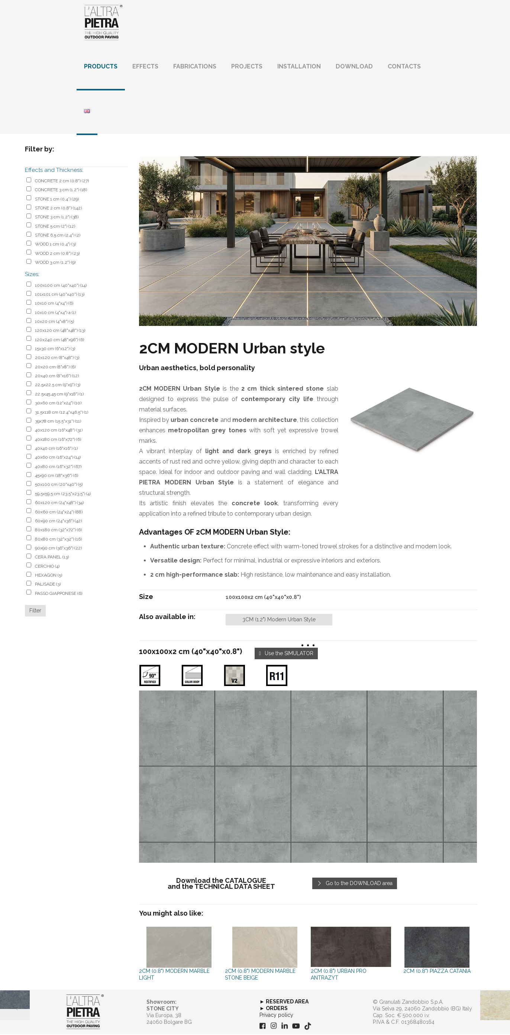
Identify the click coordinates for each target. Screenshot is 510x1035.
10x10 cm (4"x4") (54, 304)
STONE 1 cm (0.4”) (57, 199)
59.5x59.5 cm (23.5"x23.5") (63, 494)
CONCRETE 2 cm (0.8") (62, 181)
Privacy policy (276, 1015)
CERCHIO (47, 566)
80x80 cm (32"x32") (58, 539)
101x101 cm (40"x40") (59, 294)
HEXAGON (48, 575)
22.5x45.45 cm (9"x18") (59, 394)
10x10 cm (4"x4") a (55, 312)
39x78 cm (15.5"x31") (58, 421)
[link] (308, 777)
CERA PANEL (52, 557)
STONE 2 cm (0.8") (58, 208)
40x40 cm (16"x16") (56, 448)
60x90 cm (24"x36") (58, 521)
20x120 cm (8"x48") (57, 358)
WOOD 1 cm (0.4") (55, 244)
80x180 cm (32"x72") (58, 530)
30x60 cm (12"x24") (58, 403)
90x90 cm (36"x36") (58, 548)
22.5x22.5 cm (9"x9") (57, 385)
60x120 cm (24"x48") (59, 503)
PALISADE (48, 584)
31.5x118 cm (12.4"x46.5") (61, 412)
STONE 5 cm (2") (55, 226)
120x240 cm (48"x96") (59, 340)
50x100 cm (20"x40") (59, 485)
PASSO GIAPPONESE (58, 593)
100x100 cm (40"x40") (61, 285)
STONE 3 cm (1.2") (56, 217)
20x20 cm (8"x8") (55, 367)
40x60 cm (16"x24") (58, 458)
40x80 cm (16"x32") (58, 467)
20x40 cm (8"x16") (57, 376)
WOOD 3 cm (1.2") (55, 263)
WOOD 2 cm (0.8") (57, 253)
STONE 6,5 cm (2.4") (57, 235)
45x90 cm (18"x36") (56, 476)
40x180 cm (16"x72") (58, 439)
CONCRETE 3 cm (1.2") (61, 190)
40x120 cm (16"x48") (59, 430)
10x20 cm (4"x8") (54, 321)
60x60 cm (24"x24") (59, 512)
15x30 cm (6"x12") (55, 349)
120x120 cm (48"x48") (60, 331)
